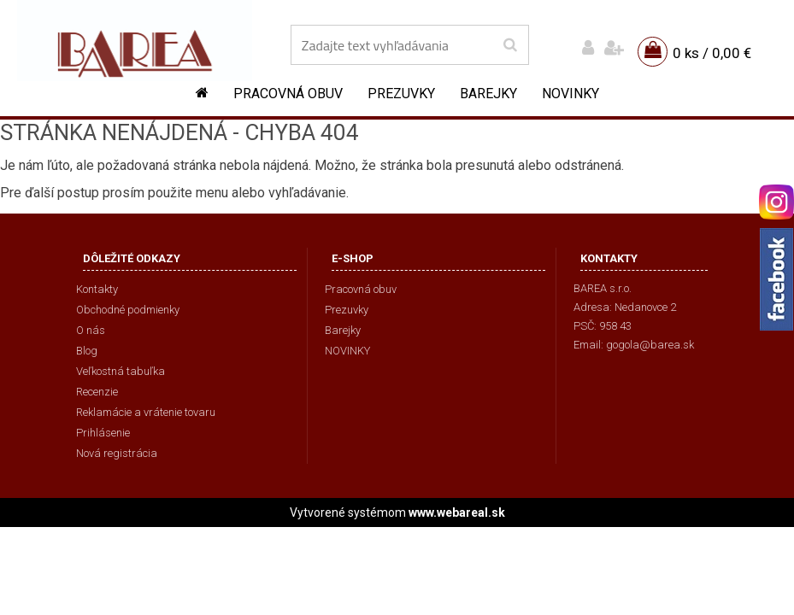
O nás (90, 330)
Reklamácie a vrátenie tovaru (145, 412)
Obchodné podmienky (127, 309)
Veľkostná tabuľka (120, 371)
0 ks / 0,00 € (712, 53)
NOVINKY (570, 93)
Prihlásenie (103, 432)
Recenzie (97, 391)
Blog (86, 350)
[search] (510, 45)
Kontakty (97, 289)
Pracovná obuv (288, 93)
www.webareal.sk (457, 512)
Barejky (488, 93)
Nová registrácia (116, 453)
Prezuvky (401, 93)
